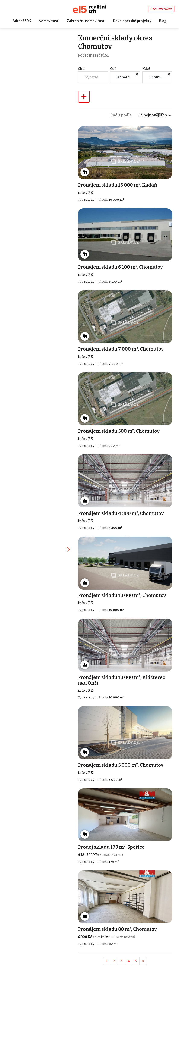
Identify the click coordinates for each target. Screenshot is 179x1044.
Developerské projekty (132, 20)
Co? (113, 69)
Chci (82, 69)
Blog (162, 20)
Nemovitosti (49, 20)
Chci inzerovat (161, 9)
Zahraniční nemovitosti (86, 20)
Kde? (146, 69)
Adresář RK (22, 20)
